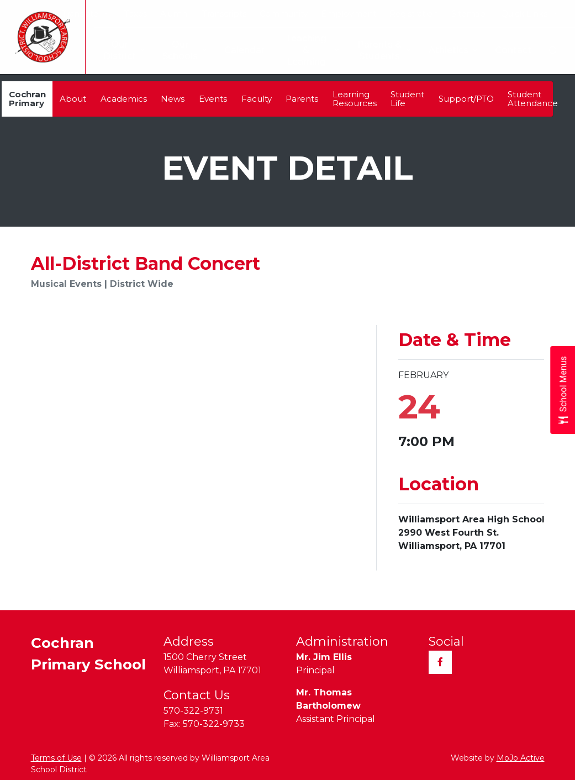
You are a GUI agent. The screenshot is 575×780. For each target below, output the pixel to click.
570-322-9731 (193, 710)
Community (284, 14)
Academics (124, 98)
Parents (302, 98)
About (73, 98)
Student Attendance (533, 98)
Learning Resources (355, 98)
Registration (413, 14)
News (172, 98)
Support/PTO (466, 98)
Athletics (453, 50)
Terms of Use (56, 758)
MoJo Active (521, 758)
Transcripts (224, 14)
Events (213, 98)
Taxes (135, 14)
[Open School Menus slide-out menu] (562, 390)
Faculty (256, 98)
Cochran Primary (27, 98)
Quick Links (529, 14)
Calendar (235, 50)
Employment (348, 14)
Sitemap (468, 14)
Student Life (407, 98)
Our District (115, 50)
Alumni (174, 14)
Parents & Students (383, 50)
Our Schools (176, 50)
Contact (513, 50)
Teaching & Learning (304, 50)
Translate (85, 14)
